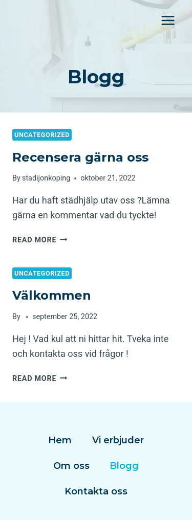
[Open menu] (168, 20)
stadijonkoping (46, 178)
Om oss (71, 465)
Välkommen (51, 295)
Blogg (124, 465)
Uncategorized (42, 135)
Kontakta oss (96, 491)
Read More (40, 240)
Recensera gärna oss (80, 157)
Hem (60, 440)
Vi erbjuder (118, 440)
